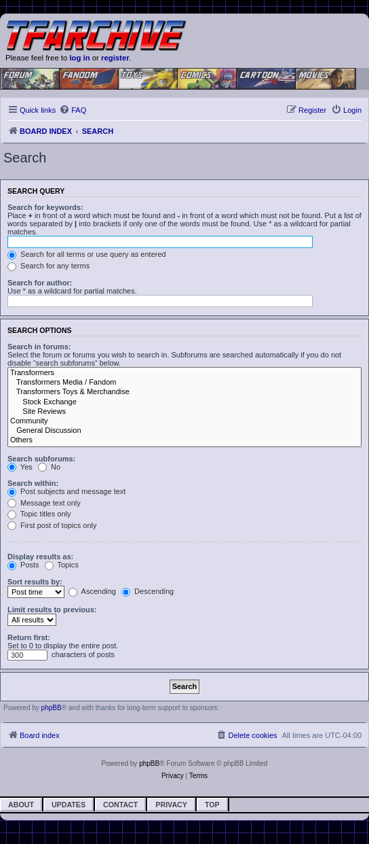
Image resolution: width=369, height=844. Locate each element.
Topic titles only (39, 514)
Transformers (184, 373)
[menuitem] (72, 110)
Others (184, 440)
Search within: (32, 483)
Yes (20, 467)
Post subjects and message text (66, 491)
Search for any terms (48, 266)
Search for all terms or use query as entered (86, 254)
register (115, 58)
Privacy (171, 805)
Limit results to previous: (51, 609)
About (21, 805)
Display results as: (40, 556)
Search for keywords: (45, 207)
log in (79, 58)
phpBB (51, 707)
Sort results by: (34, 582)
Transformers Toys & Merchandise (184, 392)
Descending (147, 591)
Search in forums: (39, 346)
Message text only (44, 503)
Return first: (28, 637)
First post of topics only (52, 525)
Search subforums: (41, 459)
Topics (62, 565)
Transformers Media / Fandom (184, 382)
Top (212, 805)
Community (184, 421)
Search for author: (39, 283)
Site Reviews (184, 412)
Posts (23, 565)
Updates (68, 805)
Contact (120, 805)
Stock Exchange (184, 402)
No (49, 467)
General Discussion (184, 431)
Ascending (92, 591)
